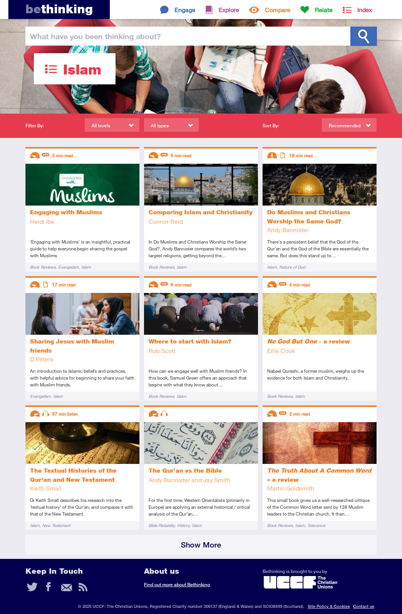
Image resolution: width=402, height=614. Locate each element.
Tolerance (316, 525)
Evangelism (68, 266)
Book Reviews (42, 266)
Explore (228, 9)
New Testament (56, 525)
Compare (277, 9)
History (183, 525)
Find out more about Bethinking (177, 584)
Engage (184, 9)
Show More (201, 544)
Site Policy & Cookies (329, 606)
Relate (323, 9)
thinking (59, 9)
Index (364, 9)
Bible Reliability (161, 525)
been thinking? (95, 36)
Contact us (363, 606)
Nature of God (292, 266)
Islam (86, 266)
